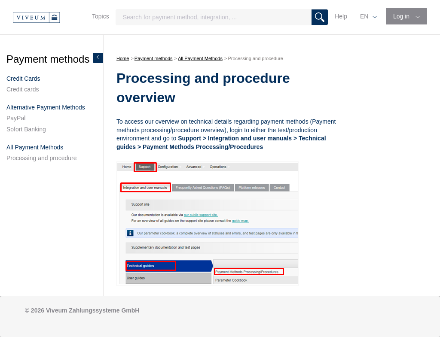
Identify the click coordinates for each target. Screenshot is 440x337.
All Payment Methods (200, 58)
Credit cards (22, 89)
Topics (100, 16)
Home (122, 58)
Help (341, 16)
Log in (402, 16)
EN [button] (365, 16)
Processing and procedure (41, 158)
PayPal (15, 118)
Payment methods (153, 58)
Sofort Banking (26, 129)
